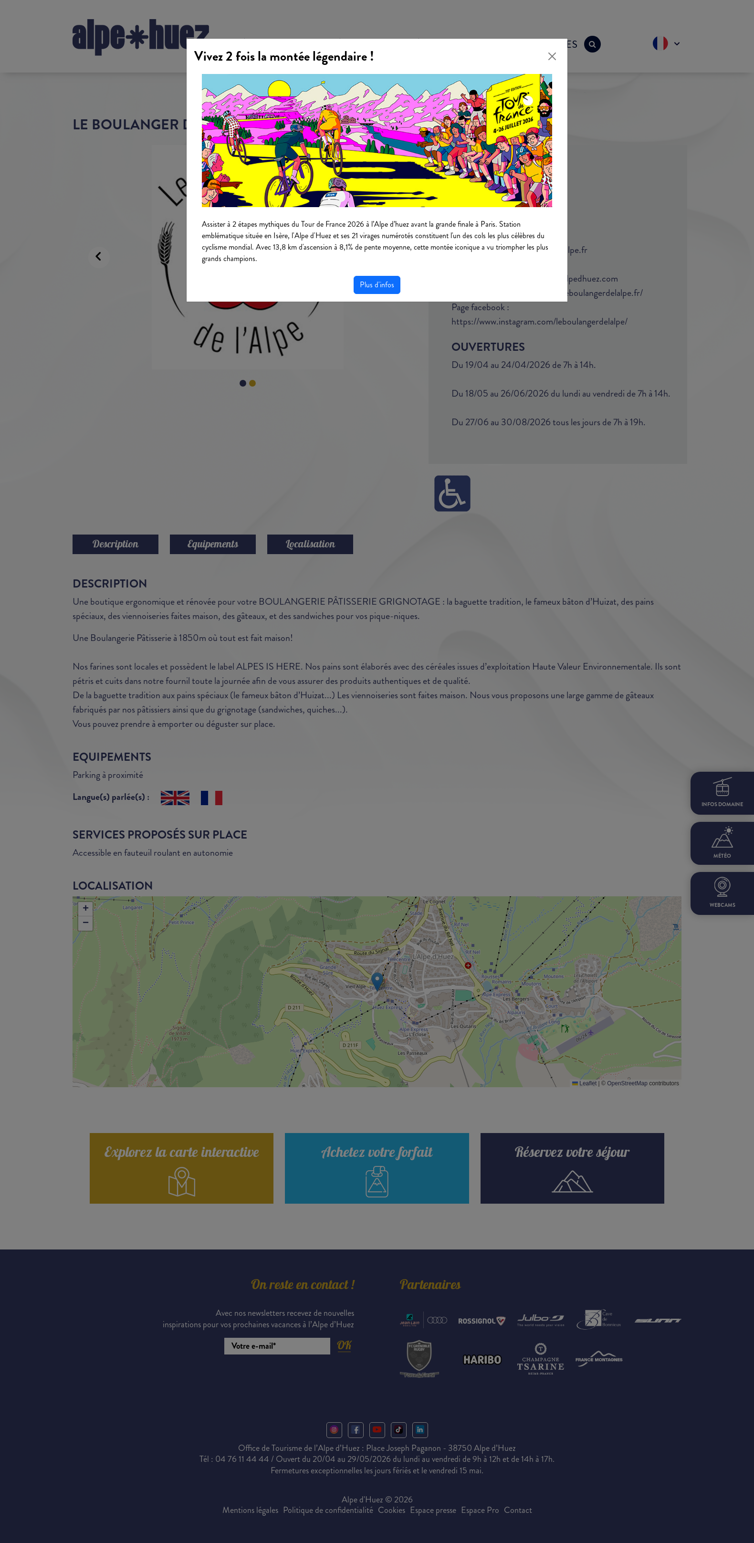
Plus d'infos (377, 284)
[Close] (552, 56)
